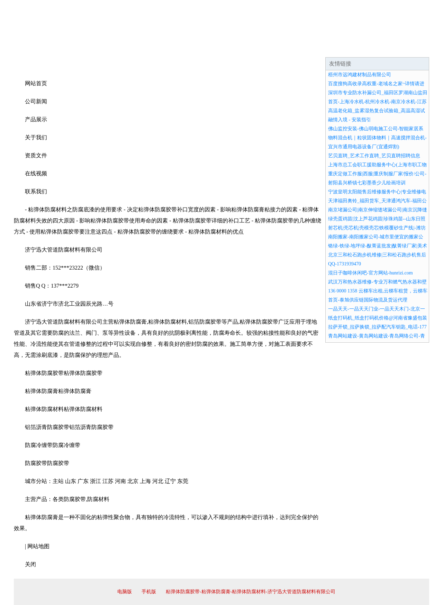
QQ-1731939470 (344, 263)
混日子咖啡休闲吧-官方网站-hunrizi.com (370, 272)
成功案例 (202, 48)
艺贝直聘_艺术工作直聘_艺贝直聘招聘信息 (374, 155)
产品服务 (160, 48)
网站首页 (36, 48)
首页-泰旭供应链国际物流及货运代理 (367, 299)
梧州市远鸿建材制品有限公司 (359, 74)
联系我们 (326, 48)
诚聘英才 (285, 48)
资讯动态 (368, 48)
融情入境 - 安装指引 (349, 119)
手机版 (149, 591)
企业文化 (119, 48)
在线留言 (409, 48)
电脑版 (124, 591)
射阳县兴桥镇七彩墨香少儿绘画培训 (367, 182)
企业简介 (77, 48)
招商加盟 (243, 48)
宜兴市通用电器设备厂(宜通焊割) (363, 146)
